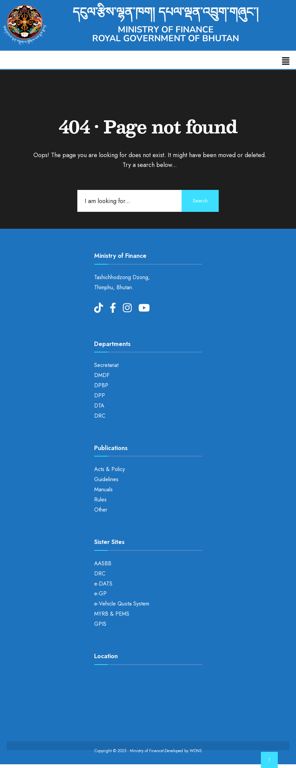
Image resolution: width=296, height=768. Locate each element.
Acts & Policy (109, 469)
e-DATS (103, 584)
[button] (286, 61)
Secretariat (106, 365)
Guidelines (106, 479)
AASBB (102, 563)
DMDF (101, 375)
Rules (100, 499)
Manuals (103, 489)
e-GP (100, 593)
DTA (99, 406)
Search (200, 200)
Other (100, 510)
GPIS (100, 624)
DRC (99, 416)
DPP (99, 395)
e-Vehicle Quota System (121, 604)
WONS (196, 751)
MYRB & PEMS (111, 614)
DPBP (101, 385)
